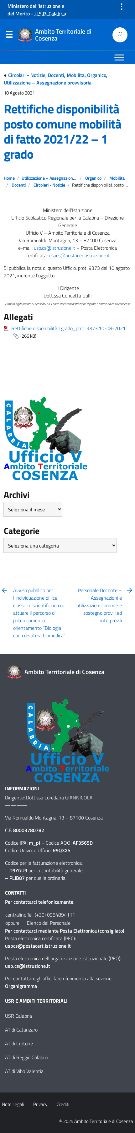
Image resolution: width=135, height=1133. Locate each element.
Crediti (63, 1104)
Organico (96, 75)
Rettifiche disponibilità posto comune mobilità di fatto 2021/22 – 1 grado (62, 131)
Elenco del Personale (48, 923)
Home (9, 178)
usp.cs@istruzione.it (54, 248)
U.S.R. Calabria (50, 13)
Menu (9, 36)
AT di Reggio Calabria (26, 1057)
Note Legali (13, 1104)
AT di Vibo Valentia (24, 1071)
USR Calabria (18, 1016)
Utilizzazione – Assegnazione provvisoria (47, 82)
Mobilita (76, 75)
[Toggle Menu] (119, 57)
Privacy (40, 1104)
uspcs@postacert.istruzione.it (79, 255)
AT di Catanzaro (21, 1029)
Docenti (56, 75)
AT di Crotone (19, 1043)
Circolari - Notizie (26, 75)
